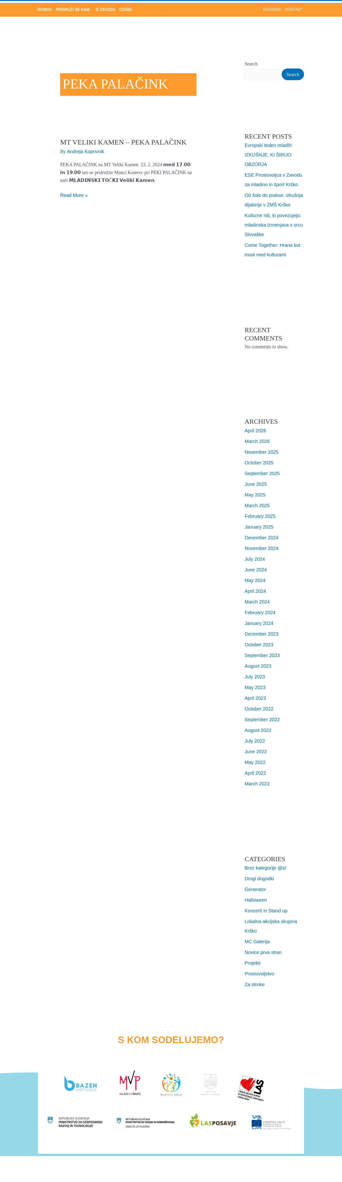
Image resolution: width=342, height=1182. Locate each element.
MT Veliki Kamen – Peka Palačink (123, 142)
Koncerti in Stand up (266, 910)
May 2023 (255, 687)
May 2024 (255, 580)
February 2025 (260, 516)
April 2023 (255, 698)
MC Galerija (257, 941)
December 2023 (261, 634)
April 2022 (255, 773)
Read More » (74, 194)
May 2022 (255, 762)
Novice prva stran (263, 952)
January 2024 (259, 623)
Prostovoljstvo (259, 973)
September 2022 (262, 719)
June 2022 (256, 751)
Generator (255, 889)
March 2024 (257, 601)
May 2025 (255, 494)
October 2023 (259, 644)
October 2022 (259, 708)
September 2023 (262, 655)
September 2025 (262, 473)
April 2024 (255, 591)
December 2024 (261, 537)
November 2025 (261, 452)
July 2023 (255, 676)
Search (251, 63)
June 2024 (256, 569)
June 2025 (256, 484)
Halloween (256, 900)
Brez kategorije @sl (265, 868)
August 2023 (258, 666)
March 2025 (257, 505)
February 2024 (260, 612)
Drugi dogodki (259, 878)
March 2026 (257, 441)
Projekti (253, 963)
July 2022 (255, 741)
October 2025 (259, 462)
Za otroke (255, 984)
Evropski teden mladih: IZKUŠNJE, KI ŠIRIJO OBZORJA (269, 155)
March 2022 (257, 783)
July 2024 (255, 559)
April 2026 (255, 430)
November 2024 (261, 548)
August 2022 (258, 730)
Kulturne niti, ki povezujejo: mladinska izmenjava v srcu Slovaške (274, 225)
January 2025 (259, 527)
